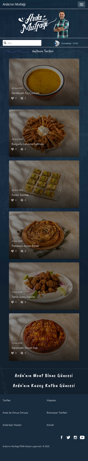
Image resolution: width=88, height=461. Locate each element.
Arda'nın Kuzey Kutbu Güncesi (44, 385)
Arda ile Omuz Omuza (15, 412)
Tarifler (7, 400)
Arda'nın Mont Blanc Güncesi (44, 375)
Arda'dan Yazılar (12, 425)
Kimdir (50, 425)
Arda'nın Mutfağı (14, 4)
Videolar (51, 400)
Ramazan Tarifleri (57, 412)
